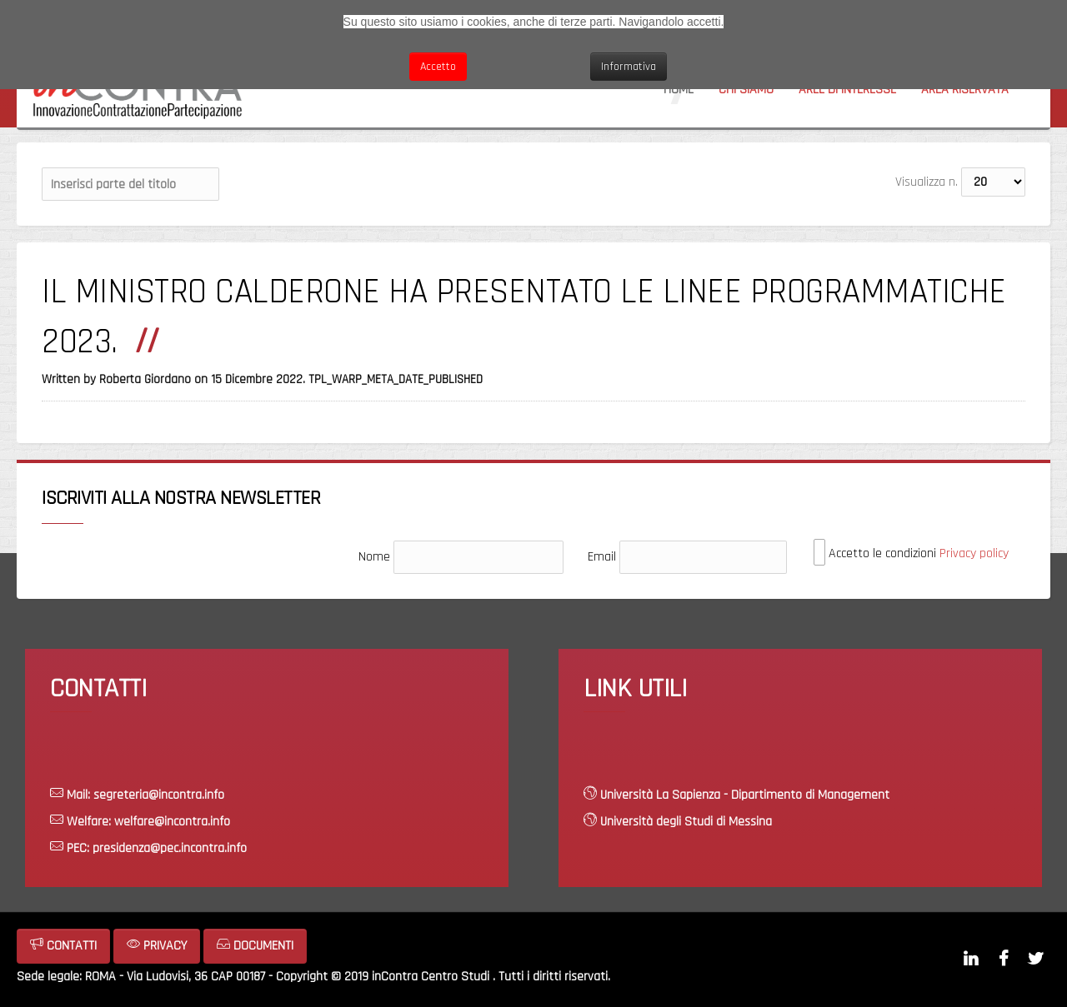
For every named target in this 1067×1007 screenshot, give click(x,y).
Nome (374, 557)
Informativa (628, 66)
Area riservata (965, 89)
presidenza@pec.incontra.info (170, 848)
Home (679, 89)
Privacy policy (974, 553)
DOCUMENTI (255, 946)
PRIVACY (157, 946)
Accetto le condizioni (911, 553)
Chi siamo (746, 89)
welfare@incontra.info (172, 821)
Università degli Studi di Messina (686, 821)
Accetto (438, 66)
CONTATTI (63, 946)
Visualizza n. (926, 182)
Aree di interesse (847, 89)
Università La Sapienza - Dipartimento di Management (744, 795)
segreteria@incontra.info (158, 795)
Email (602, 557)
